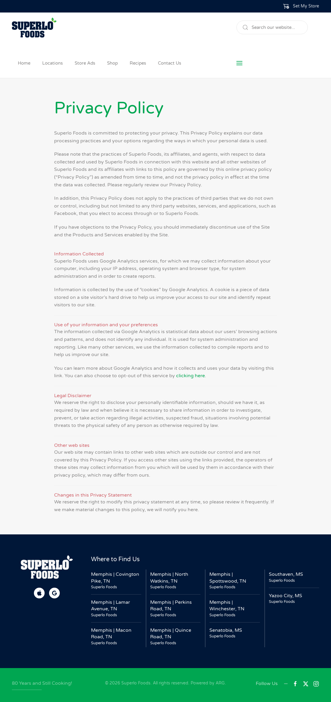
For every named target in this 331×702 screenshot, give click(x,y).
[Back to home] (34, 27)
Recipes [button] (138, 63)
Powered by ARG (207, 683)
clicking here (190, 376)
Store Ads (85, 63)
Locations (52, 63)
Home (24, 63)
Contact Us (169, 63)
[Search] (272, 27)
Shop (112, 63)
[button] (301, 6)
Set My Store (306, 6)
